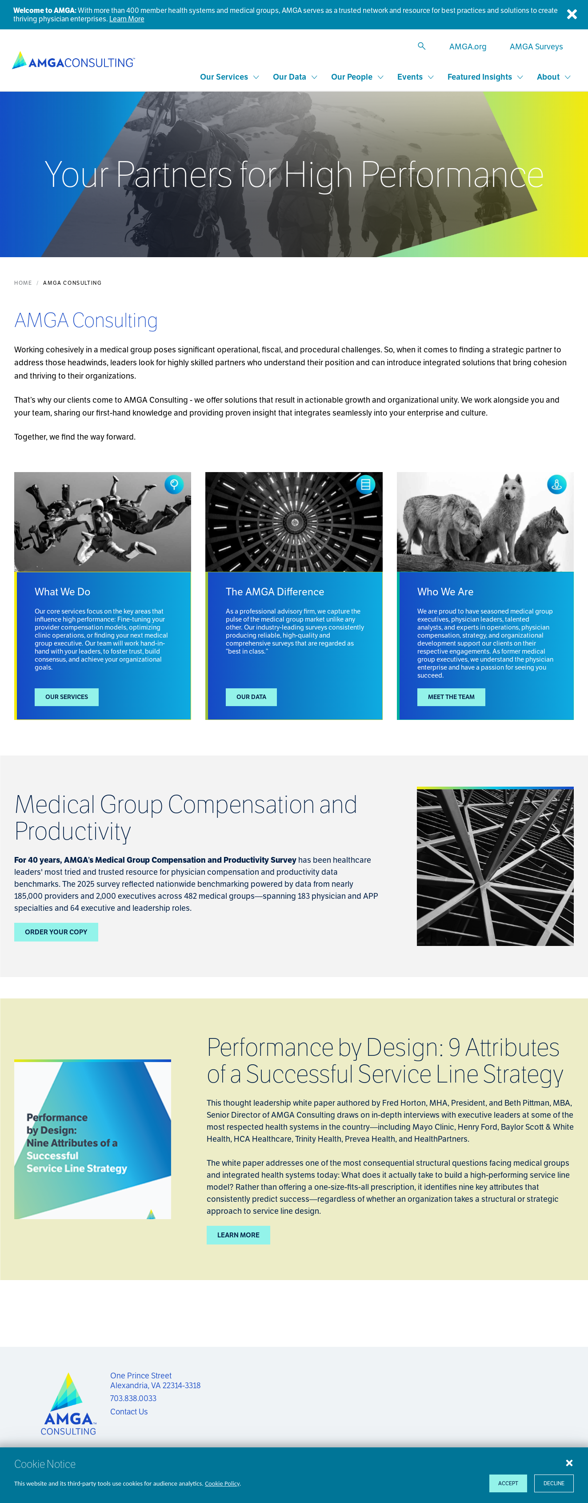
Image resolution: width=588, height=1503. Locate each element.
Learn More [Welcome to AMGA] (126, 19)
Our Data (252, 698)
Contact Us (129, 1412)
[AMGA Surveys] (534, 46)
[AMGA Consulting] (77, 60)
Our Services (67, 698)
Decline (554, 1483)
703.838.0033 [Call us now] (133, 1398)
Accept (508, 1483)
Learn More (238, 1236)
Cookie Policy (222, 1483)
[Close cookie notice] (569, 1462)
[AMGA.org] (466, 46)
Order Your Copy (56, 933)
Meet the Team (452, 698)
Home (23, 283)
